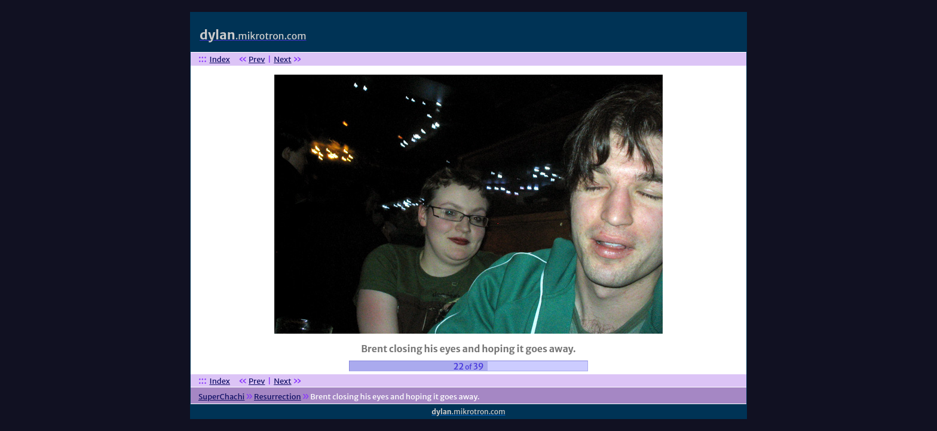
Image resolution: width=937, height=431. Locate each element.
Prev (257, 59)
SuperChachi (221, 397)
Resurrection (277, 397)
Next (282, 59)
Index (220, 59)
